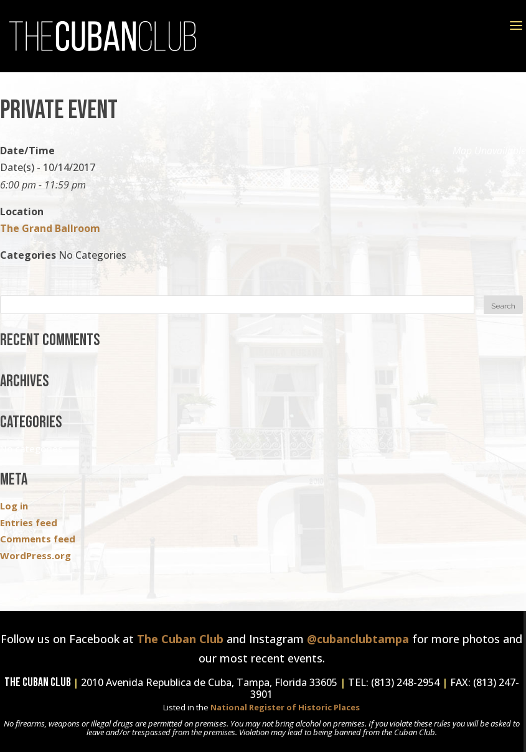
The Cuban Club (180, 638)
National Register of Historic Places (285, 707)
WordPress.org (35, 555)
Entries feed (28, 522)
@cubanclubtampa (358, 638)
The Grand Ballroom (50, 228)
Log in (14, 505)
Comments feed (37, 538)
